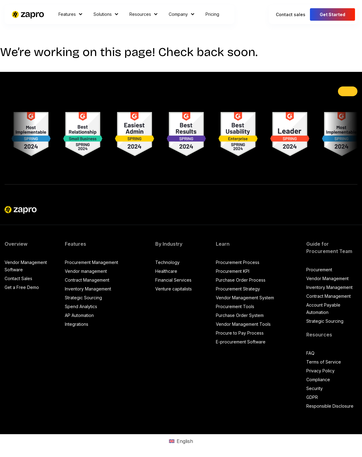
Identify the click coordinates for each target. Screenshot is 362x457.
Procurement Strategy (238, 288)
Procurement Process (237, 262)
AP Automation (79, 315)
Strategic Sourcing (83, 297)
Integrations (76, 324)
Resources (143, 14)
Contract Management (87, 280)
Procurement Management (91, 262)
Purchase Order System (240, 315)
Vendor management (86, 271)
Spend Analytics (81, 306)
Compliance (318, 379)
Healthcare (166, 271)
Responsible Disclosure (329, 406)
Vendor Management (327, 278)
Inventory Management (88, 288)
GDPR (312, 397)
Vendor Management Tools (243, 324)
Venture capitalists (173, 288)
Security (314, 388)
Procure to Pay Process (240, 333)
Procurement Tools (235, 306)
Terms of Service (323, 361)
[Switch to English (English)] (181, 441)
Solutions (105, 14)
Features (70, 14)
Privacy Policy (320, 370)
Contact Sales (18, 278)
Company (182, 14)
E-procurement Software (240, 341)
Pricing (212, 14)
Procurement (319, 269)
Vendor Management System (245, 297)
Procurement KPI (232, 271)
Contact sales (290, 14)
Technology (167, 262)
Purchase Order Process (240, 280)
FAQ (310, 353)
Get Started (332, 14)
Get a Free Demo (22, 287)
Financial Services (173, 280)
